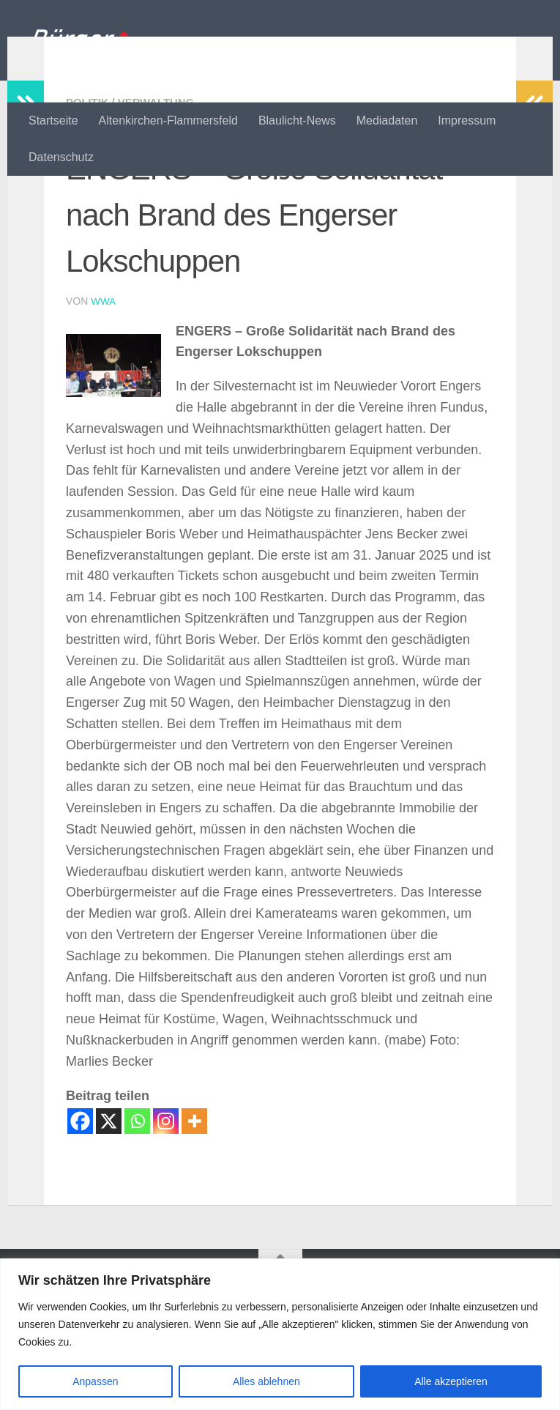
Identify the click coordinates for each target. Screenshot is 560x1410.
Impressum (467, 120)
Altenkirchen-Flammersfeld (168, 120)
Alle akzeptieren (451, 1381)
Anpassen (95, 1381)
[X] (109, 1215)
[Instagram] (166, 1215)
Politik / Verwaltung (135, 197)
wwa (103, 396)
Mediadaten (387, 120)
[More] (194, 1215)
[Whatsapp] (137, 1215)
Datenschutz (61, 157)
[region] (280, 1334)
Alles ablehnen (266, 1381)
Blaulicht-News (297, 120)
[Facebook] (80, 1215)
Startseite (53, 120)
